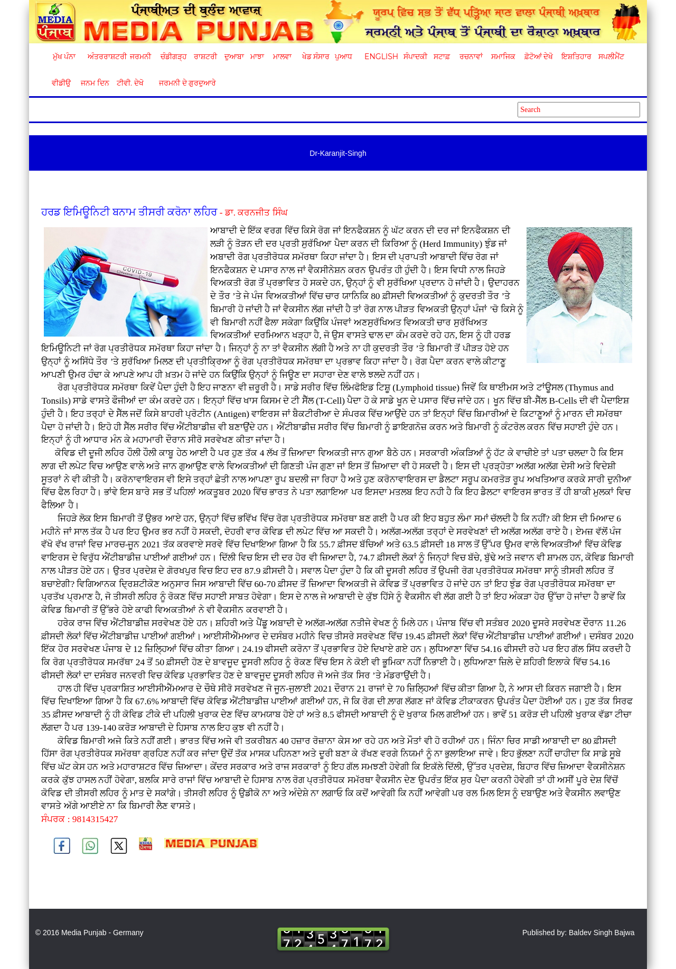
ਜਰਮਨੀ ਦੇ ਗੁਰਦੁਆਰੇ (183, 83)
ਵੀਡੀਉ (61, 83)
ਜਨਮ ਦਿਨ (94, 83)
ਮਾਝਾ (257, 56)
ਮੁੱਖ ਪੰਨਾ (64, 56)
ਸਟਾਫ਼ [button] (442, 56)
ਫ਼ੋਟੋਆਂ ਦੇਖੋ (538, 56)
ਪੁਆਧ (343, 56)
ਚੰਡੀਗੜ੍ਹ (173, 56)
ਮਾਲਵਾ (282, 56)
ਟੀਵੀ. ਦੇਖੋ (130, 83)
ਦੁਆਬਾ (234, 56)
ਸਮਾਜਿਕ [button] (503, 56)
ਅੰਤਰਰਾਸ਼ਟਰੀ (105, 56)
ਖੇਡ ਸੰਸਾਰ (315, 56)
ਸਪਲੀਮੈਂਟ (611, 56)
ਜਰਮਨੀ (140, 56)
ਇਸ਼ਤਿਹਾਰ (575, 56)
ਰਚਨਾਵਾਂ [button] (471, 56)
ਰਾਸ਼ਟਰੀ (205, 56)
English (380, 56)
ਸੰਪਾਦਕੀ (415, 56)
